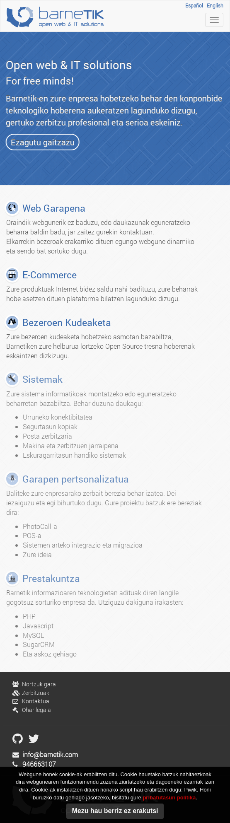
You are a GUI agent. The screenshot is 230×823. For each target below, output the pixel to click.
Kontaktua (30, 701)
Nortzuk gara (34, 684)
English (215, 5)
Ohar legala (31, 710)
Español (194, 5)
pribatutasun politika (169, 801)
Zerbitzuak (30, 693)
